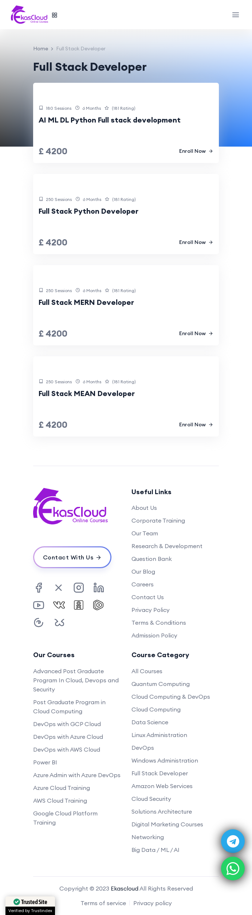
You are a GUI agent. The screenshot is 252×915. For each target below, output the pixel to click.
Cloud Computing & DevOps (170, 696)
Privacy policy (152, 903)
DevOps (142, 747)
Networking (147, 837)
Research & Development (166, 546)
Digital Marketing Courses (167, 824)
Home (40, 48)
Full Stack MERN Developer (86, 302)
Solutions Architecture (161, 811)
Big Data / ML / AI (155, 849)
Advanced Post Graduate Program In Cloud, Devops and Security (76, 680)
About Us (144, 507)
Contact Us (147, 597)
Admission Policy (154, 635)
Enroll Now (196, 151)
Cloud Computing (156, 709)
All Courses (146, 671)
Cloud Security (151, 798)
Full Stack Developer (159, 773)
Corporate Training (158, 520)
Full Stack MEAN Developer (87, 393)
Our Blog (143, 571)
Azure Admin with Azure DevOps (77, 775)
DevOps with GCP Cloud (67, 724)
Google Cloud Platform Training (65, 818)
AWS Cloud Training (60, 800)
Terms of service (103, 903)
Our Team (144, 533)
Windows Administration (164, 760)
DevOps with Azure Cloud (68, 736)
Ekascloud (124, 888)
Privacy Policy (150, 609)
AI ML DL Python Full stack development (110, 119)
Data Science (149, 722)
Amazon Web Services (162, 786)
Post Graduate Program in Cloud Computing (69, 706)
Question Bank (151, 558)
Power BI (45, 762)
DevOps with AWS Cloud (66, 749)
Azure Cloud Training (61, 787)
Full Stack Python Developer (88, 211)
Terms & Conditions (158, 622)
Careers (142, 584)
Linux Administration (159, 734)
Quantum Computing (160, 683)
